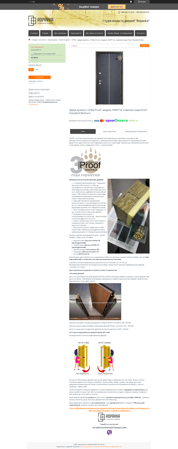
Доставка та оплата (94, 33)
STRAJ (74, 40)
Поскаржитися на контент (91, 447)
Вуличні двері (64, 40)
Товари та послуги (39, 40)
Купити (40, 77)
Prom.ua (101, 444)
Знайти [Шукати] (144, 46)
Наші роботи (76, 33)
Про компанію (60, 33)
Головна (33, 33)
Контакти (141, 33)
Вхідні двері (52, 40)
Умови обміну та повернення (120, 33)
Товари (45, 33)
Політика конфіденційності (112, 447)
